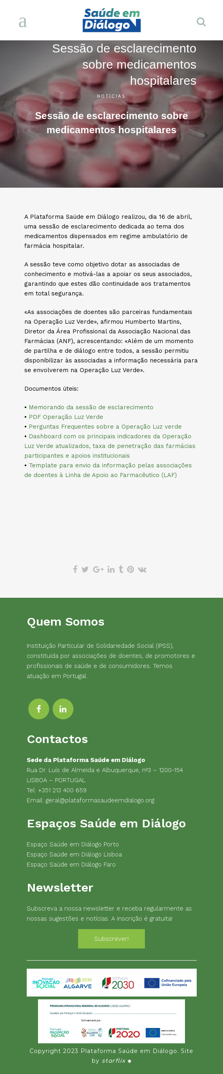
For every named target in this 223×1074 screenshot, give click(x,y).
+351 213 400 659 (62, 790)
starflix (113, 1061)
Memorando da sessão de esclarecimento (91, 407)
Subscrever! (111, 938)
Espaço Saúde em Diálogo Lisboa (74, 854)
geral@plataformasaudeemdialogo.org (100, 800)
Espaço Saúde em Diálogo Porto (73, 844)
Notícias (111, 96)
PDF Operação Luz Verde (66, 417)
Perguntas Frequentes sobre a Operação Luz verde (105, 426)
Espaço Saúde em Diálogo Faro (71, 864)
